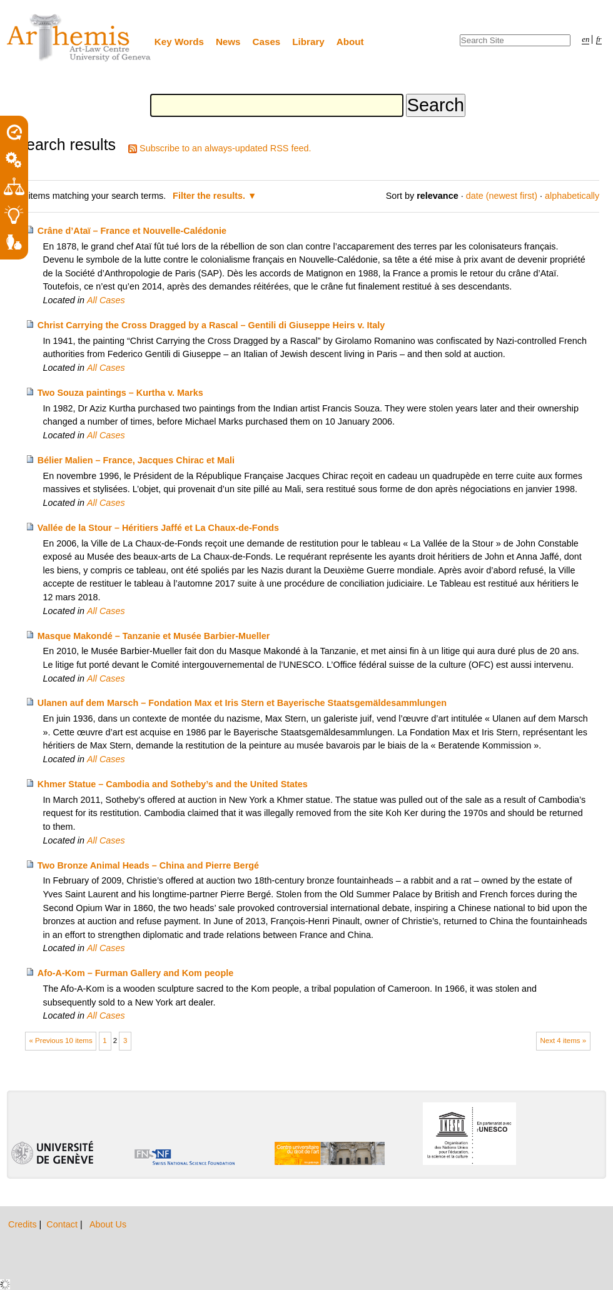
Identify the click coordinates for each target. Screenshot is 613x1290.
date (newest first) (501, 196)
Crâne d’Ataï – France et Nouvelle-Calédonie (132, 231)
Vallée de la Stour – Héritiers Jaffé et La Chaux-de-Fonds (158, 528)
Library (308, 41)
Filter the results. (210, 196)
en (585, 39)
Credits (23, 1224)
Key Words (179, 41)
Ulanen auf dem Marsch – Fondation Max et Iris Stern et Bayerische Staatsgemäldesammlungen (242, 703)
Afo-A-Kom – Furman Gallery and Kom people (135, 973)
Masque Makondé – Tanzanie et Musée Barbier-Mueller (154, 636)
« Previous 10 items (61, 1040)
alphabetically (572, 196)
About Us (107, 1224)
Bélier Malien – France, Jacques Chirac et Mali (136, 460)
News (228, 41)
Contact (63, 1224)
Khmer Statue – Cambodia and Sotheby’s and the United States (173, 784)
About (350, 41)
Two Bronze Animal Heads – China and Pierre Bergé (148, 865)
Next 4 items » (563, 1040)
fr (599, 39)
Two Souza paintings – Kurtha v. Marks (120, 393)
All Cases (106, 300)
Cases (267, 41)
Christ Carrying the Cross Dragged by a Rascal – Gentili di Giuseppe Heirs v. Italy (211, 325)
